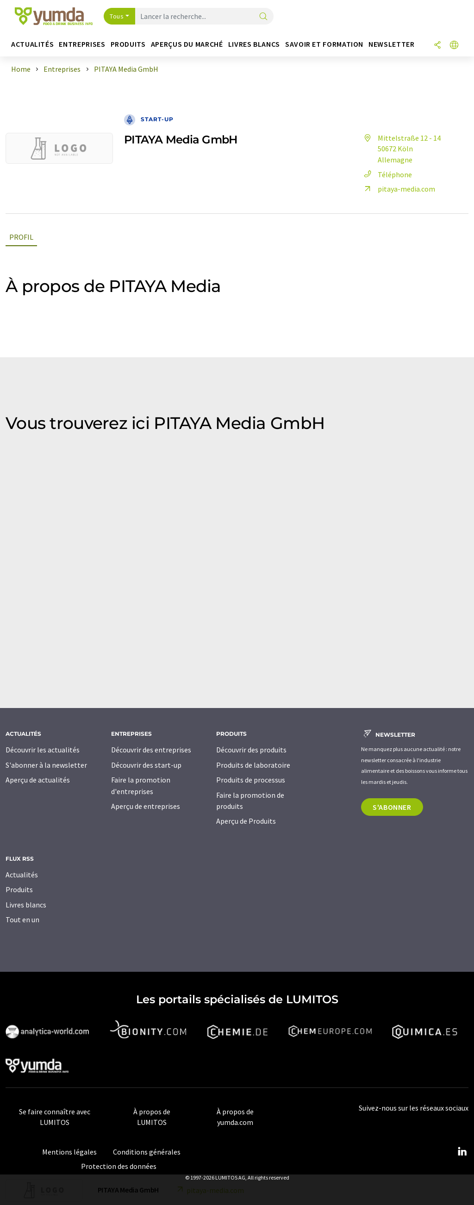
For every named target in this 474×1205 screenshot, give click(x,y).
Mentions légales (69, 1151)
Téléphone (386, 174)
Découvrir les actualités (43, 749)
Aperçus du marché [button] (187, 44)
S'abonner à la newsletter (46, 765)
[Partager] (437, 45)
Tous (117, 16)
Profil (21, 237)
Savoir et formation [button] (324, 44)
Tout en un (22, 919)
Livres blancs (26, 904)
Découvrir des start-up (146, 765)
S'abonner (392, 807)
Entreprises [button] (82, 44)
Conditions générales (147, 1151)
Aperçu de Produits (246, 821)
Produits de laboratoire (253, 765)
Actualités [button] (32, 44)
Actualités (22, 874)
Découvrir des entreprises (151, 749)
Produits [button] (128, 44)
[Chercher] (263, 17)
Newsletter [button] (391, 44)
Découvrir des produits (251, 749)
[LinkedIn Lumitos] (461, 1151)
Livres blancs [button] (254, 44)
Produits (19, 889)
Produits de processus (250, 779)
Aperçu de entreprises (145, 806)
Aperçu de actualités (38, 779)
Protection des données (118, 1166)
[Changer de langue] (454, 45)
